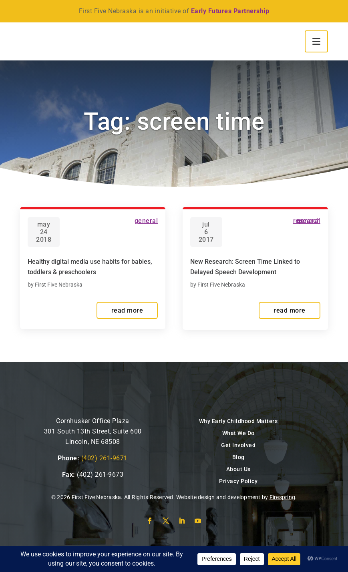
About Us (238, 469)
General (146, 221)
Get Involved (238, 445)
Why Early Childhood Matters (238, 421)
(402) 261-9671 (104, 458)
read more (127, 310)
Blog (238, 457)
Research (306, 221)
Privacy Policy (238, 481)
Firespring (283, 497)
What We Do (238, 433)
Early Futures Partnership (230, 11)
